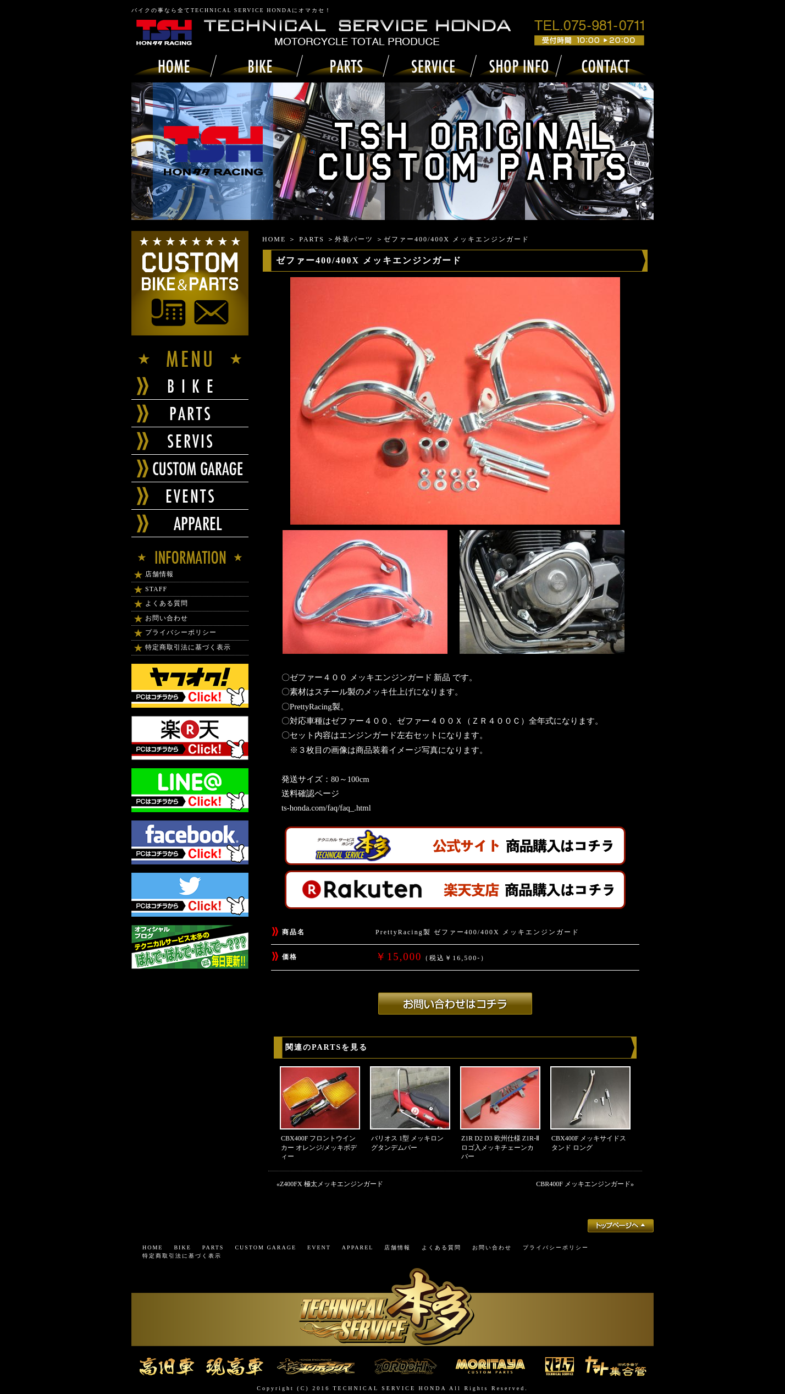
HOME (274, 239)
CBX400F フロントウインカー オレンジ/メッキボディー (319, 1147)
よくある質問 (166, 603)
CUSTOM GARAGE (265, 1247)
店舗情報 (159, 574)
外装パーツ (354, 239)
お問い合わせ (166, 618)
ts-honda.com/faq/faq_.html (326, 807)
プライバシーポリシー (181, 632)
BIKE (182, 1247)
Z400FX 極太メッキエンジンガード (335, 1184)
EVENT (319, 1247)
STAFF (156, 589)
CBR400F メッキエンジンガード (583, 1184)
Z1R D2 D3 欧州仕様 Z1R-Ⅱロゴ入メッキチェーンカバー (500, 1147)
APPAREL (358, 1247)
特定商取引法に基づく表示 (188, 647)
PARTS (311, 239)
